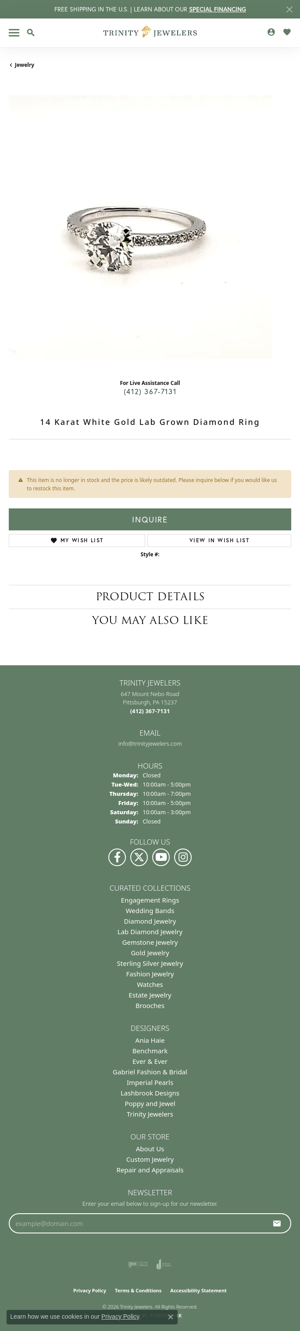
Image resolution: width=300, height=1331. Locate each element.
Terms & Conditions (138, 1290)
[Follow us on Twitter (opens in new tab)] (139, 857)
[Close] (289, 9)
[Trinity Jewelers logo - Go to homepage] (150, 33)
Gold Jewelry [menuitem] (150, 952)
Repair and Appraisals (149, 1169)
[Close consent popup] (170, 1317)
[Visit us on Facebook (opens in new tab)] (117, 857)
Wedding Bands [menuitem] (150, 910)
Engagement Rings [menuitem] (150, 900)
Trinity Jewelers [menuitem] (150, 1114)
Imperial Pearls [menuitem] (150, 1082)
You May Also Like (150, 620)
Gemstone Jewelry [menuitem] (150, 942)
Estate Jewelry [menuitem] (150, 994)
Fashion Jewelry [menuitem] (150, 973)
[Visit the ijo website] (138, 1264)
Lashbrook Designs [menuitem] (150, 1092)
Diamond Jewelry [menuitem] (150, 921)
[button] (31, 32)
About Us (150, 1148)
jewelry (24, 65)
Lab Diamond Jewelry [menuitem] (150, 931)
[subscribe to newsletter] (277, 1223)
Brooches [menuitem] (150, 1005)
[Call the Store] (150, 711)
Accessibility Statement (198, 1290)
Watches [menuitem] (150, 984)
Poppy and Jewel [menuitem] (150, 1103)
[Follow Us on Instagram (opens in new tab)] (183, 857)
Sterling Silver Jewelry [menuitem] (150, 963)
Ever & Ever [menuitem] (150, 1061)
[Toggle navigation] (14, 33)
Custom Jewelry (150, 1159)
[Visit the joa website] (164, 1264)
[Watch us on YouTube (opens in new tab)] (161, 857)
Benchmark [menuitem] (150, 1050)
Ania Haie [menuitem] (150, 1040)
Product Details (150, 596)
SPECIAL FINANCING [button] (217, 9)
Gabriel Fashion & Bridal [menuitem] (150, 1071)
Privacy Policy (89, 1290)
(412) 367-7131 (150, 391)
